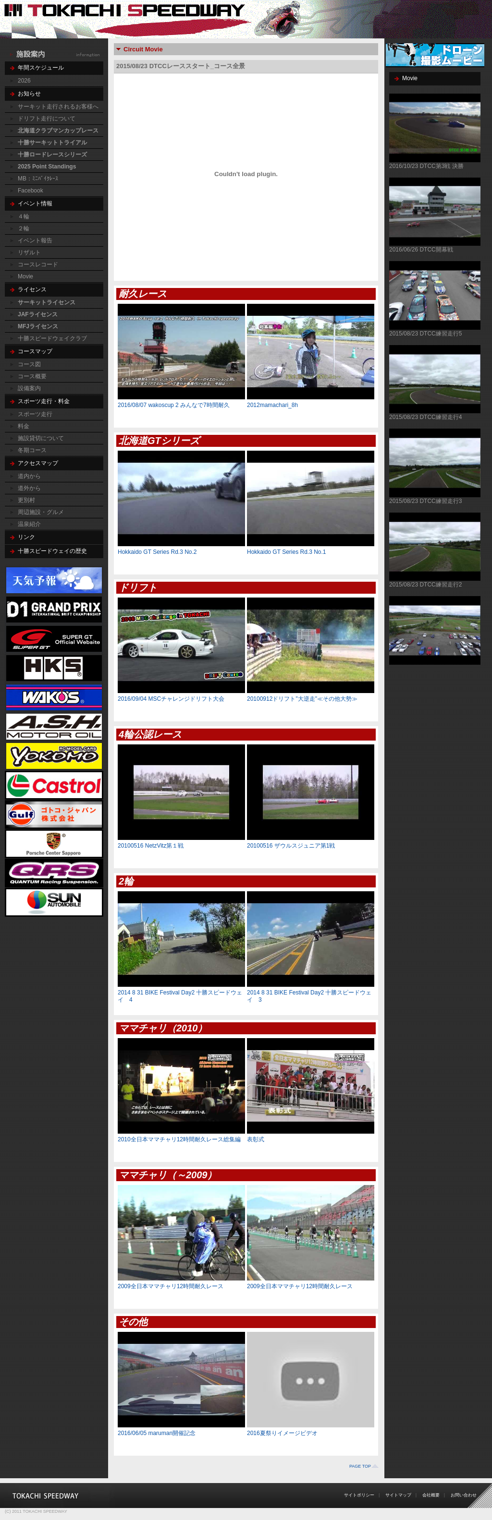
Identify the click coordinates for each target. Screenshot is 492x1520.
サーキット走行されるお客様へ (58, 106)
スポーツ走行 (35, 414)
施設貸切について (41, 438)
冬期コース (32, 450)
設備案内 (29, 388)
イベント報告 (35, 240)
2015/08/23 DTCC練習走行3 (425, 501)
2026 (24, 80)
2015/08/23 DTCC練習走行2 (425, 584)
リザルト (29, 252)
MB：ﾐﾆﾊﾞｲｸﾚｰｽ (38, 178)
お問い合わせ (464, 1495)
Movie (25, 276)
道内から (29, 476)
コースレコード (38, 264)
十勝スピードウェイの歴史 (52, 551)
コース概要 (32, 376)
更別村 (26, 500)
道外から (29, 488)
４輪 (23, 216)
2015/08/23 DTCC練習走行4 (425, 417)
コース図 (29, 364)
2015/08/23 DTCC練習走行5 (425, 333)
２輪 (23, 228)
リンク (26, 537)
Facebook (30, 190)
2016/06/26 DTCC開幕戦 (421, 249)
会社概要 (431, 1495)
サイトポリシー (359, 1495)
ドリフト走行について (46, 118)
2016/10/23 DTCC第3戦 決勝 (426, 166)
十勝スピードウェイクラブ (52, 338)
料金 (23, 426)
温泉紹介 (29, 524)
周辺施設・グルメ (41, 512)
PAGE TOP (360, 1466)
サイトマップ (398, 1495)
